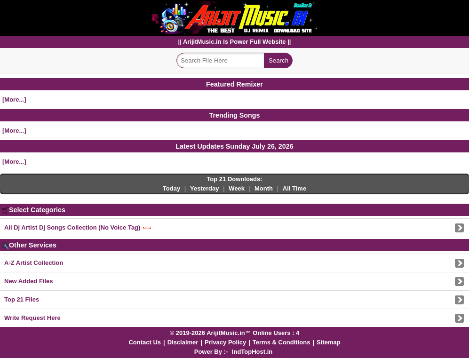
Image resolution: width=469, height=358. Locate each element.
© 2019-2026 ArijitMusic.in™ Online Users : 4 (235, 332)
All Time (294, 188)
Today (171, 188)
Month (263, 188)
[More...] (14, 99)
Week (237, 188)
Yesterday (204, 188)
